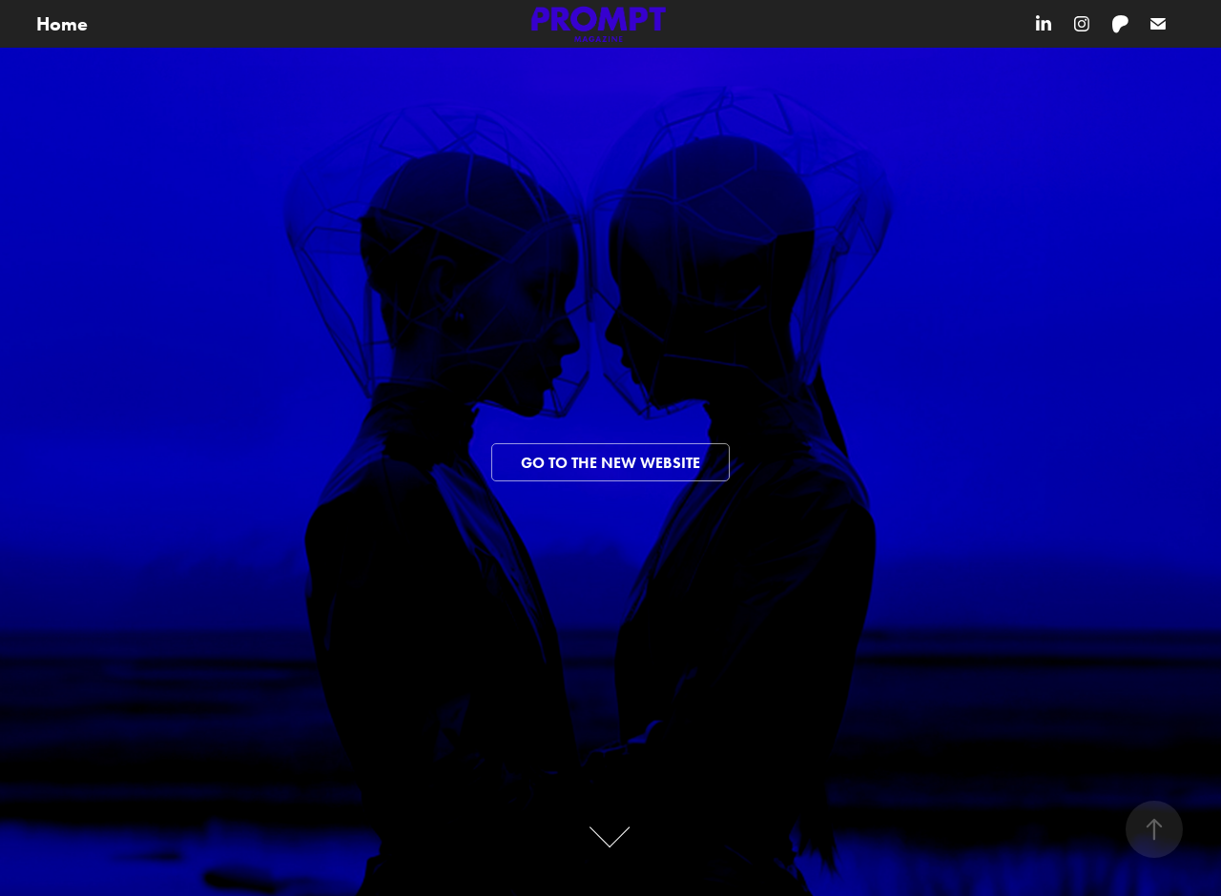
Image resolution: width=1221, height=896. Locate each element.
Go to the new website (610, 463)
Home (62, 23)
